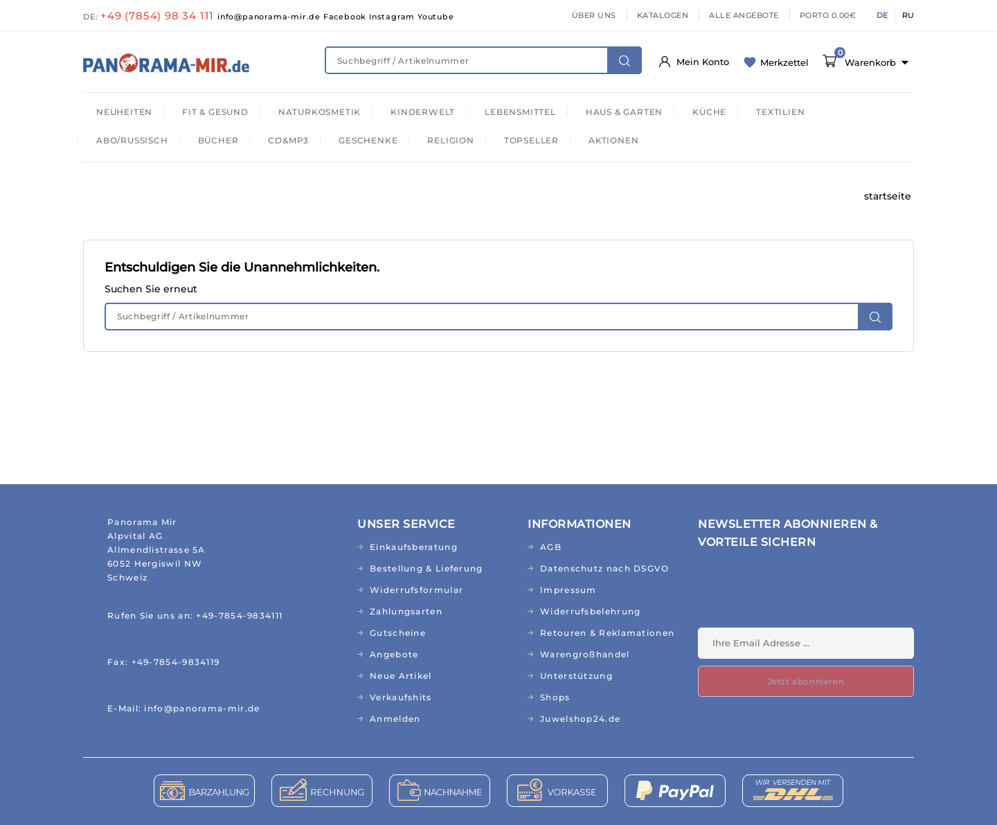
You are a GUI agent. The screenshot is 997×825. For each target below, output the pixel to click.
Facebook (346, 16)
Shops (555, 697)
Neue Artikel (401, 676)
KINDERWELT (422, 112)
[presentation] (803, 594)
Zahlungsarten (406, 611)
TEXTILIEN (780, 112)
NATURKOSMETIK (319, 112)
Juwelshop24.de (580, 718)
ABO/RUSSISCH (132, 140)
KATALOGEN (663, 15)
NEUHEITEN (124, 112)
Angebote (394, 654)
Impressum (568, 590)
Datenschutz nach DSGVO (605, 568)
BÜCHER (218, 140)
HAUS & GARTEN (624, 112)
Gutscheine (398, 633)
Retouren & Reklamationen (607, 633)
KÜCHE (709, 112)
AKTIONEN (613, 140)
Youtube (435, 16)
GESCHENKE (368, 140)
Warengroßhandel (585, 654)
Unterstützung (576, 676)
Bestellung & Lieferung (426, 568)
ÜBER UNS (594, 15)
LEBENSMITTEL (520, 112)
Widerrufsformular (416, 590)
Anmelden (395, 718)
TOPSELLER (531, 140)
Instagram (393, 16)
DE (882, 15)
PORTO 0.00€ (828, 15)
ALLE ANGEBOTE (744, 15)
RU (908, 15)
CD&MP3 (288, 140)
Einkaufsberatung (414, 547)
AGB (551, 547)
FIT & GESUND (215, 112)
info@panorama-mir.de (270, 16)
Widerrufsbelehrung (590, 611)
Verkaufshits (401, 697)
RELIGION (450, 140)
